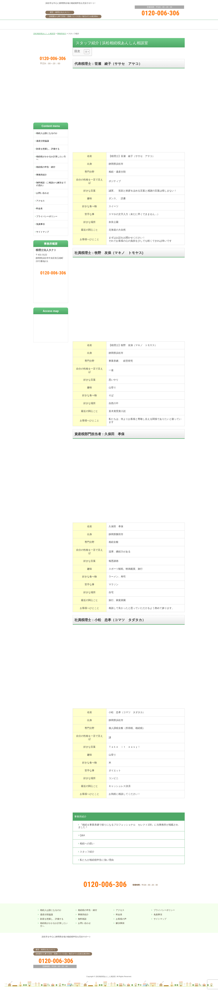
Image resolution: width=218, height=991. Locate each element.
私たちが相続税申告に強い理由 (97, 860)
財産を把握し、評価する (47, 149)
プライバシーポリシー (46, 216)
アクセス (40, 201)
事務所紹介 (80, 816)
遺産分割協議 (42, 141)
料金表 (39, 208)
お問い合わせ (42, 193)
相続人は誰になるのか (46, 133)
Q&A (82, 835)
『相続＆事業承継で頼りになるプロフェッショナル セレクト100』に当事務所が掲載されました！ (128, 825)
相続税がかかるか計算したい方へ (51, 157)
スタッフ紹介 (87, 851)
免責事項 (40, 224)
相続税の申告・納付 (45, 167)
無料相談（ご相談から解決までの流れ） (51, 184)
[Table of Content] (86, 51)
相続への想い (87, 843)
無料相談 (82, 919)
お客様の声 (121, 919)
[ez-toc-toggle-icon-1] (85, 51)
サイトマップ (42, 232)
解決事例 (120, 923)
